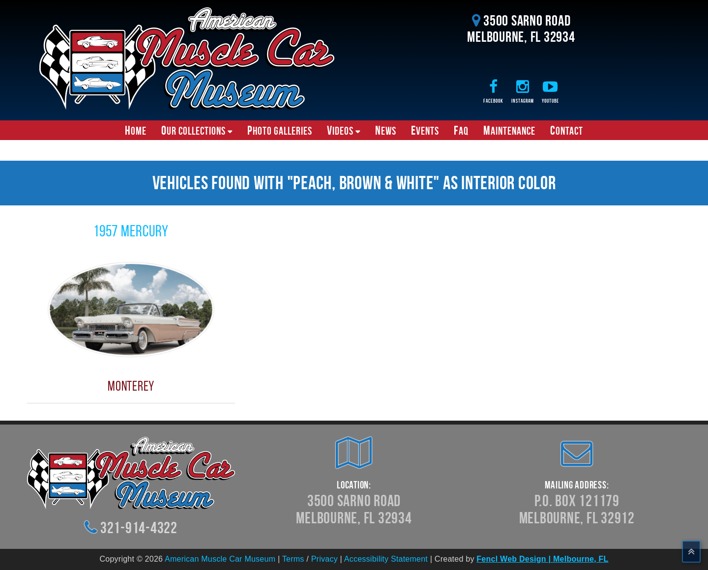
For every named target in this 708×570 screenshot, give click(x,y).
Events (425, 130)
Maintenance (509, 130)
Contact (566, 130)
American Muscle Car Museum (220, 559)
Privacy (324, 559)
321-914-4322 (138, 527)
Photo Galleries (279, 130)
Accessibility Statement (386, 559)
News (385, 130)
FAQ (461, 130)
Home (136, 130)
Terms (293, 559)
